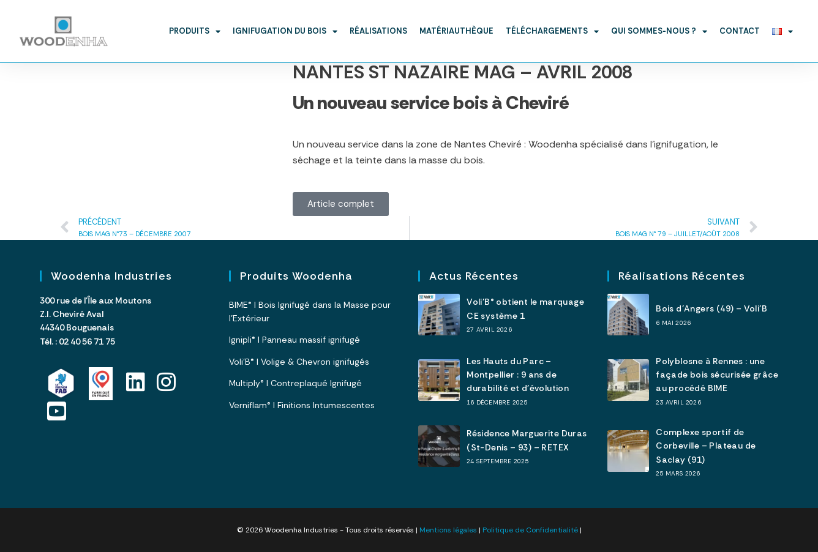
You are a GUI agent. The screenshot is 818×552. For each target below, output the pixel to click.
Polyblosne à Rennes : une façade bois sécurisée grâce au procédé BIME (717, 375)
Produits (194, 31)
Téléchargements (552, 31)
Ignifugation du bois (285, 31)
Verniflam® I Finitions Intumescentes (302, 405)
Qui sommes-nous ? (659, 31)
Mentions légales (448, 530)
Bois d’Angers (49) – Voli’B (711, 308)
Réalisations (378, 31)
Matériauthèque (456, 31)
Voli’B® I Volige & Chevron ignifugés (299, 361)
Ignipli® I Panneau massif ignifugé (294, 339)
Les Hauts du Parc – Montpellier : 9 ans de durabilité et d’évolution (518, 375)
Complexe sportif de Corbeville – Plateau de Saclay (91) (706, 446)
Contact (739, 31)
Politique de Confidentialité (530, 530)
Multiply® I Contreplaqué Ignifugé (295, 383)
